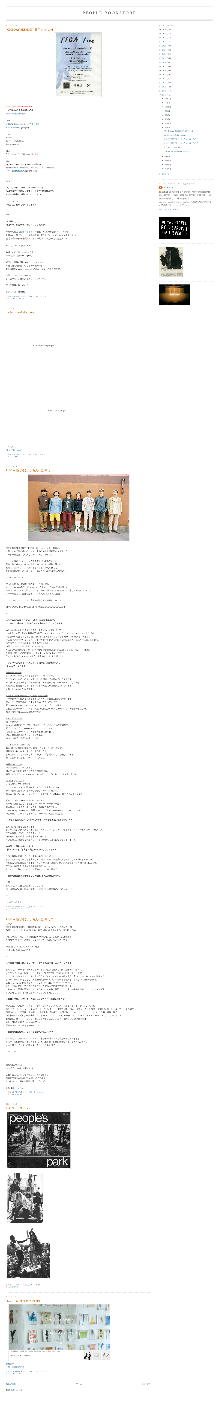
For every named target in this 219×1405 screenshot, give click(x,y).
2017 (164, 66)
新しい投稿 (11, 1384)
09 (166, 111)
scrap (15, 456)
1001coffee (18, 298)
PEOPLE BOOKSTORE (109, 13)
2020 (164, 54)
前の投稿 (146, 1384)
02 (166, 164)
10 (166, 107)
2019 (164, 58)
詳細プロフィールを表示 (168, 209)
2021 (164, 50)
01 (166, 169)
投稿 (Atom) (16, 1390)
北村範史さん (28, 232)
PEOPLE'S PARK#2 (18, 1108)
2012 (164, 87)
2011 (164, 91)
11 (166, 102)
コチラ (15, 1088)
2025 (164, 33)
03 (166, 160)
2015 (164, 74)
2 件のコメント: (40, 906)
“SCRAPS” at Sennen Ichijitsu (23, 1300)
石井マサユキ (33, 124)
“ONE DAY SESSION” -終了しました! (29, 29)
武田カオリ (20, 124)
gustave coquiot (12, 127)
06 (166, 123)
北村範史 (10, 1364)
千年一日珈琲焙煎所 (17, 113)
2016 (164, 70)
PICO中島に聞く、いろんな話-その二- (30, 919)
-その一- (14, 930)
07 (166, 119)
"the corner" (17, 450)
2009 (164, 174)
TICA (9, 123)
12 (166, 98)
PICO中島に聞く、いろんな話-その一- (30, 470)
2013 (164, 82)
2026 (164, 29)
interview (17, 909)
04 (166, 156)
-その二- (9, 902)
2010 (164, 95)
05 (166, 127)
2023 (164, 42)
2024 (164, 37)
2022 (164, 46)
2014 (164, 78)
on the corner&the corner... (21, 312)
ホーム (79, 1384)
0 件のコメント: (40, 296)
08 (166, 115)
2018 (164, 62)
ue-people (167, 187)
